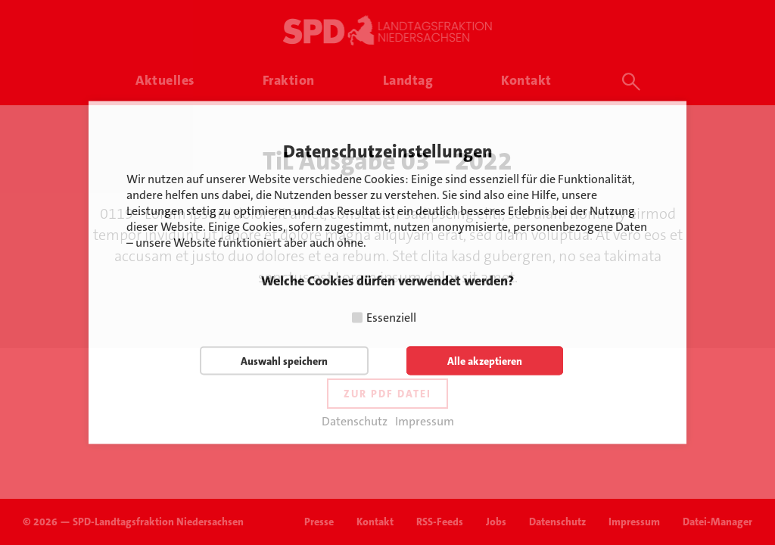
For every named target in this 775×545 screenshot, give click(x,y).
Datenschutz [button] (355, 422)
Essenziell (391, 317)
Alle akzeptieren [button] (484, 361)
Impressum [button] (424, 422)
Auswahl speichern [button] (284, 361)
